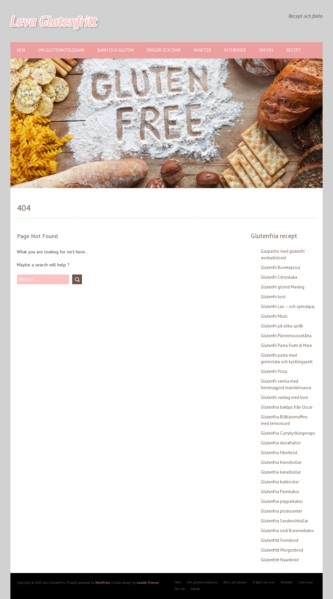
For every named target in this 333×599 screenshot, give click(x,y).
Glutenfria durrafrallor (281, 443)
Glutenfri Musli (274, 316)
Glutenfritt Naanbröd (280, 560)
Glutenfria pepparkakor (282, 501)
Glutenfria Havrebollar (281, 462)
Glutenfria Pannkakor (280, 491)
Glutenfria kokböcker (280, 482)
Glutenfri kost (273, 297)
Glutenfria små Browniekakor (287, 530)
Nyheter (202, 50)
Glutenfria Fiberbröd (279, 452)
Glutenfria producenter (281, 511)
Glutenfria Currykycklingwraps (288, 433)
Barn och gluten (116, 50)
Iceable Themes (148, 582)
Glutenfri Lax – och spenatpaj (287, 306)
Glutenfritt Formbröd (279, 540)
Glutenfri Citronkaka (279, 277)
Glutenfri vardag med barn (284, 397)
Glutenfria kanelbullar (281, 472)
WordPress (102, 582)
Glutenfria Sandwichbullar (284, 521)
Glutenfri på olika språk (282, 326)
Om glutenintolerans (61, 50)
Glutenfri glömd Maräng (282, 287)
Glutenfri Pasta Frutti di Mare (286, 345)
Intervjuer (235, 50)
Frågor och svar (163, 50)
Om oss (266, 50)
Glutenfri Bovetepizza (280, 267)
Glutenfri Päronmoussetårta (286, 335)
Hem (21, 50)
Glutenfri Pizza (274, 371)
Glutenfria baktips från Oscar (287, 407)
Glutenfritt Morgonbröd (282, 550)
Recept (293, 50)
